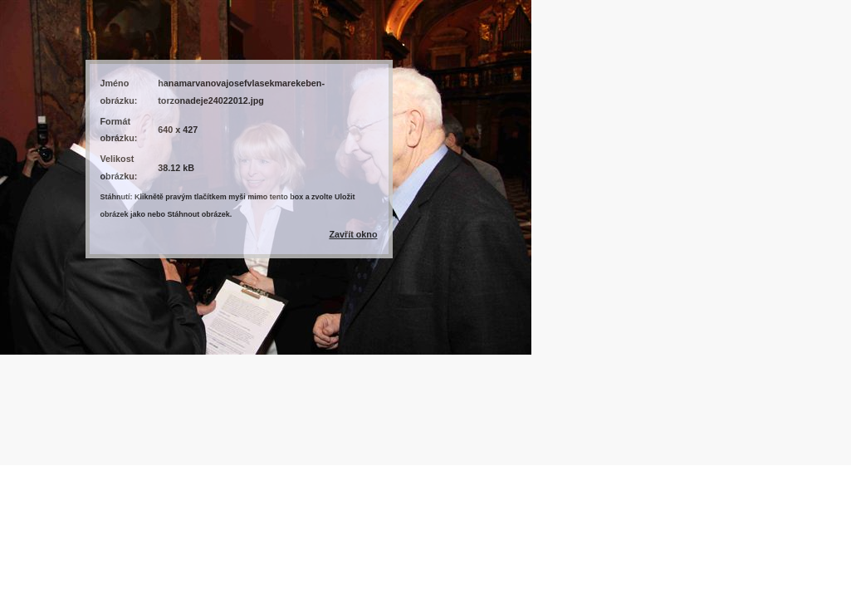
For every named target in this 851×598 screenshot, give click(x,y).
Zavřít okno (353, 234)
